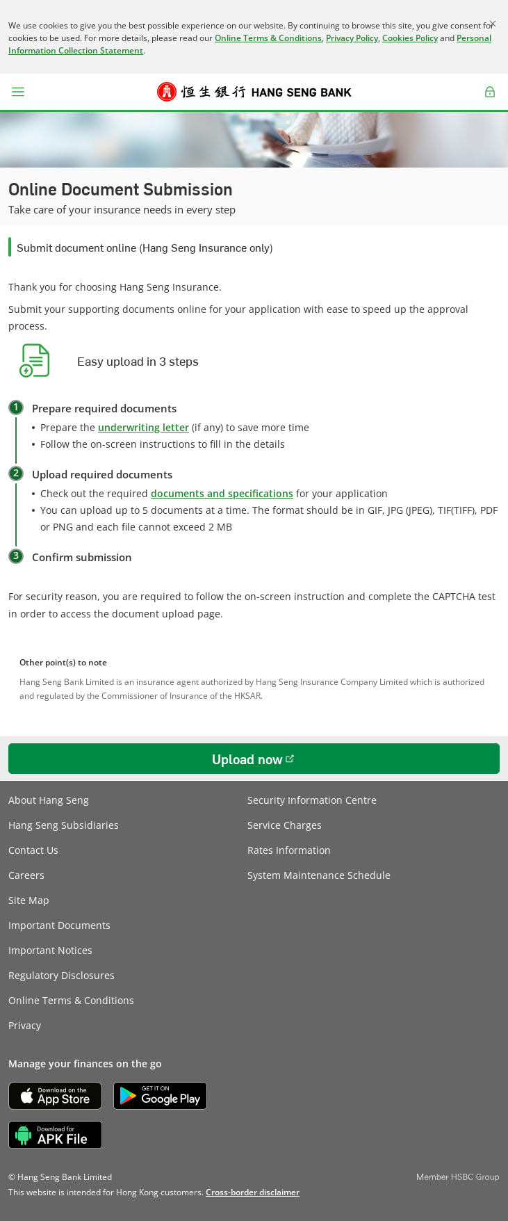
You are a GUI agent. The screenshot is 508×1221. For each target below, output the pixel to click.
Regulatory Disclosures (61, 975)
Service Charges (284, 825)
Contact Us (33, 850)
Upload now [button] (247, 759)
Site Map (28, 900)
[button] (18, 92)
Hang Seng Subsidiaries (63, 825)
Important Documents (59, 925)
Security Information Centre (312, 800)
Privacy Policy (352, 38)
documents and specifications (222, 493)
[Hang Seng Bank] (254, 92)
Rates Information (289, 850)
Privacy (24, 1025)
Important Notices (50, 950)
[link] (253, 1192)
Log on (490, 100)
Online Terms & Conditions (268, 38)
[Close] (493, 24)
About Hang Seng (48, 800)
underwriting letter (143, 427)
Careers (26, 875)
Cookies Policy (410, 38)
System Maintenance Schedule (319, 875)
